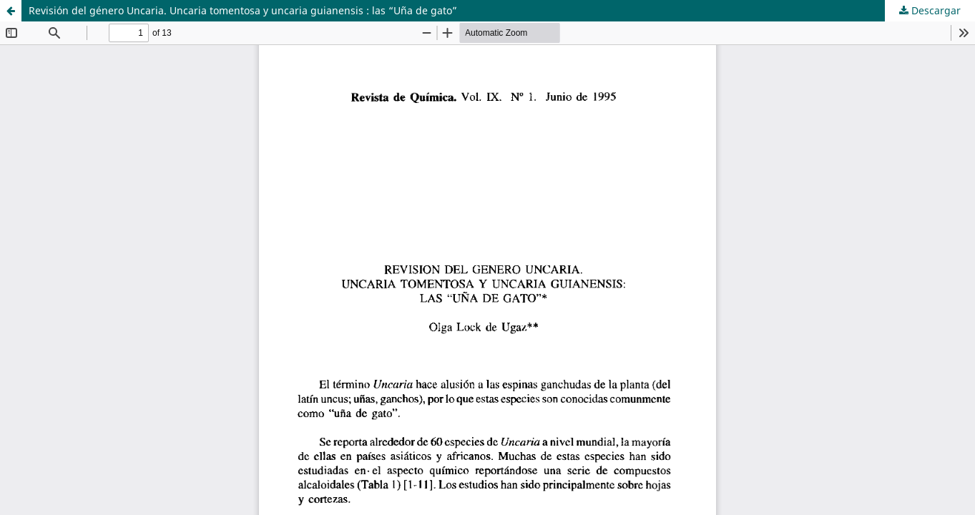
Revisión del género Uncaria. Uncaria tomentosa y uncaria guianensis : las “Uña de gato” (243, 10)
